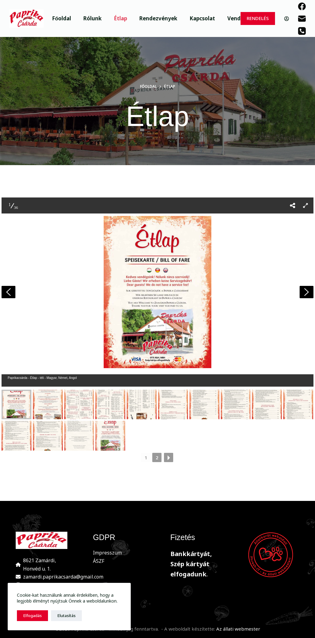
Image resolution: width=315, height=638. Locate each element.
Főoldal (61, 18)
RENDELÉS (258, 18)
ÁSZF (98, 561)
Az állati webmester (238, 629)
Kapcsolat (202, 18)
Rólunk (92, 18)
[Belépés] (286, 18)
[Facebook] (302, 6)
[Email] (302, 18)
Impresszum (107, 552)
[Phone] (302, 31)
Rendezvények (158, 18)
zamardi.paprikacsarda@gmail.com (63, 576)
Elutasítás (66, 615)
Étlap (120, 18)
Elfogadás (32, 615)
